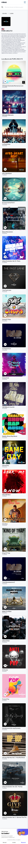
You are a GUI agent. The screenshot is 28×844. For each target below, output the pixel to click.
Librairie (4, 13)
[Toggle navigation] (25, 2)
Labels (11, 13)
